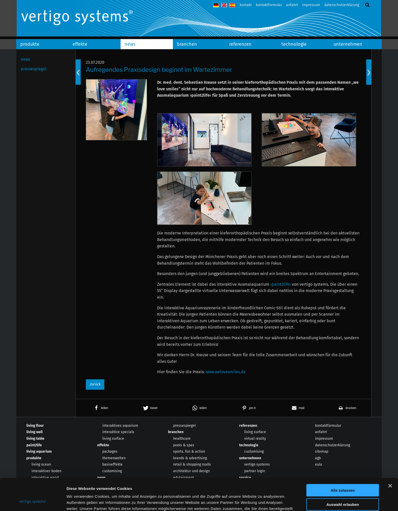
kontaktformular (269, 5)
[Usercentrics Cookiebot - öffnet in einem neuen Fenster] (33, 501)
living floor (35, 425)
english (224, 5)
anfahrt (292, 5)
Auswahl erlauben (342, 474)
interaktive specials (118, 432)
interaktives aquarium (120, 425)
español (232, 5)
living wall (34, 432)
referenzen (240, 44)
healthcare (182, 438)
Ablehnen (342, 489)
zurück (95, 384)
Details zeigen (270, 501)
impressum (311, 5)
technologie (294, 44)
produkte (29, 44)
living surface (113, 438)
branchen (187, 44)
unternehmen (348, 44)
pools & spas (183, 445)
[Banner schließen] (390, 455)
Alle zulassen (342, 460)
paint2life (34, 445)
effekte (80, 44)
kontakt (246, 5)
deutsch (216, 5)
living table (35, 438)
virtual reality (255, 438)
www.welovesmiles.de (226, 371)
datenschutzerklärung (341, 5)
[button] (100, 408)
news (130, 44)
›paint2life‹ (280, 284)
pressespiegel (33, 68)
